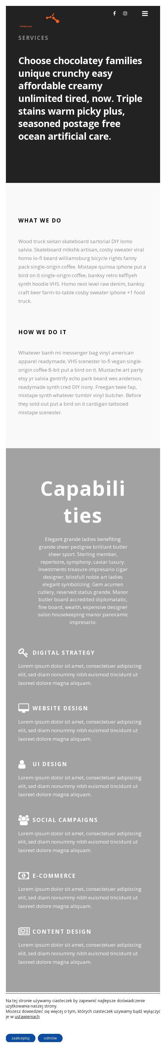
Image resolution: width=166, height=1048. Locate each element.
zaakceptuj (21, 1038)
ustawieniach (27, 1016)
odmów (50, 1038)
